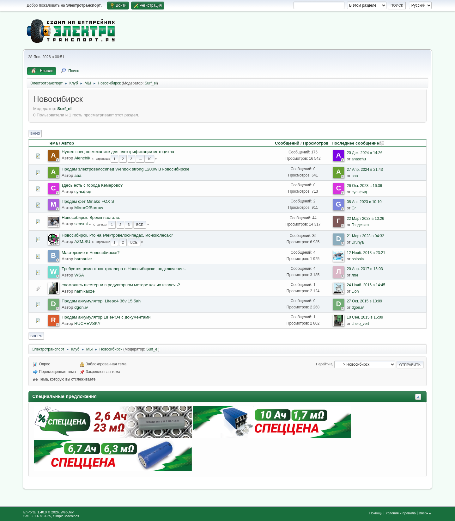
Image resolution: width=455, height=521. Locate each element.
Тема (53, 143)
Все (139, 224)
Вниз (35, 133)
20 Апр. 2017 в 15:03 (365, 269)
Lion (355, 291)
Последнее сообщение (358, 143)
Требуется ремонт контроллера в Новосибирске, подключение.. (124, 268)
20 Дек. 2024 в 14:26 (364, 153)
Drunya (358, 242)
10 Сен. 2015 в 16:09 (365, 317)
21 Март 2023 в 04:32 (365, 236)
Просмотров (316, 143)
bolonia (358, 259)
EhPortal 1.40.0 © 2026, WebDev (48, 512)
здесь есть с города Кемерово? (92, 185)
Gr (354, 208)
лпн (355, 275)
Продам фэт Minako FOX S (88, 201)
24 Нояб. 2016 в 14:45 (366, 285)
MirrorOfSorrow (88, 207)
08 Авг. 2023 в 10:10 (364, 202)
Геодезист (360, 225)
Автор (67, 143)
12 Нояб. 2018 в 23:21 (366, 253)
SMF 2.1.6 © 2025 (37, 516)
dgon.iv (81, 307)
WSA (79, 275)
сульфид (82, 191)
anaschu (359, 159)
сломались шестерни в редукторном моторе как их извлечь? (121, 284)
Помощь (376, 513)
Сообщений (287, 143)
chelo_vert (360, 323)
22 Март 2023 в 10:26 (365, 218)
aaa (77, 175)
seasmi (81, 223)
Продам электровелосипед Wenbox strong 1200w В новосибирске (125, 169)
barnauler (83, 259)
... (140, 159)
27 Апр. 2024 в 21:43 (365, 169)
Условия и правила (400, 513)
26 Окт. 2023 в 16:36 (364, 185)
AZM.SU (82, 241)
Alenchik (82, 158)
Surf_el (151, 83)
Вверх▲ (425, 513)
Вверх (36, 336)
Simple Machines (66, 516)
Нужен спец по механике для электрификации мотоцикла (118, 151)
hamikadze (84, 291)
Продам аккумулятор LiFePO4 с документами (106, 317)
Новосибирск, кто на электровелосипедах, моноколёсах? (117, 235)
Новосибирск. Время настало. (91, 217)
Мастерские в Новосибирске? (90, 252)
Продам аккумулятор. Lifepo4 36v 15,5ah (101, 301)
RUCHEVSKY (87, 323)
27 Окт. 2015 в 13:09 (364, 301)
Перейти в (324, 364)
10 (149, 159)
